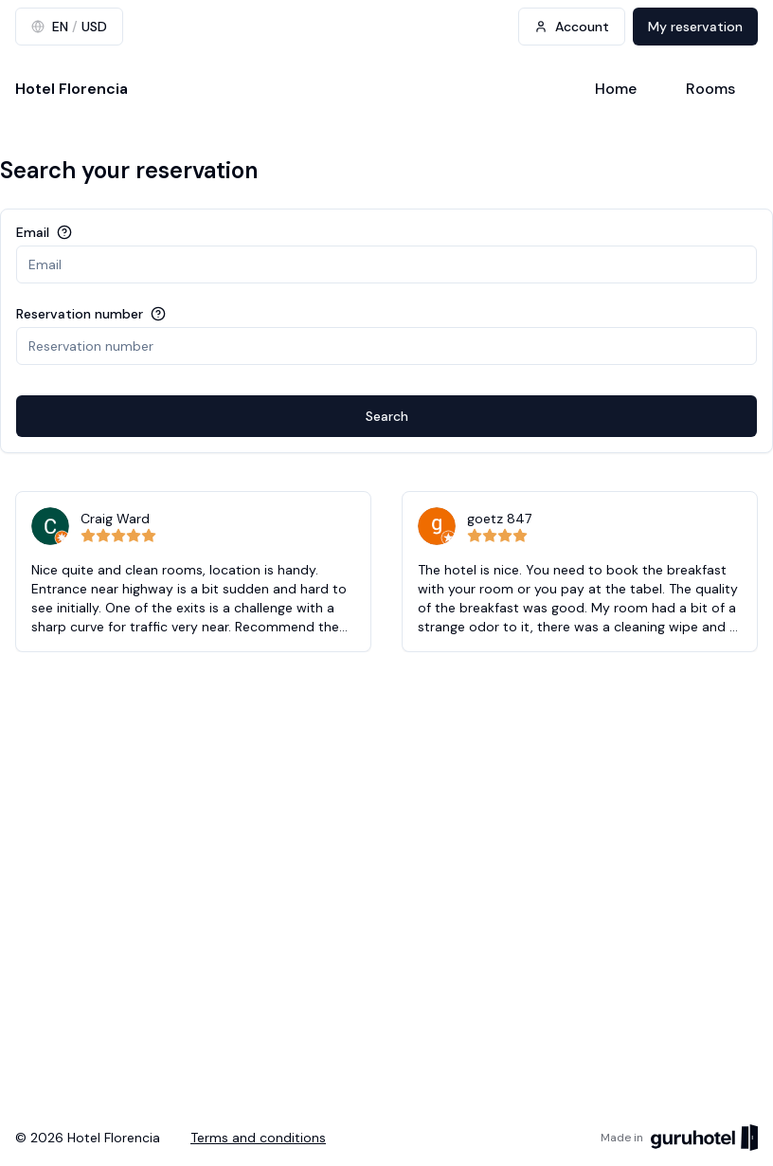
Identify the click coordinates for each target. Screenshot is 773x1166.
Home (616, 89)
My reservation (695, 26)
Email (32, 232)
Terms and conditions (258, 1137)
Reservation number (79, 313)
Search (387, 416)
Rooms (710, 89)
